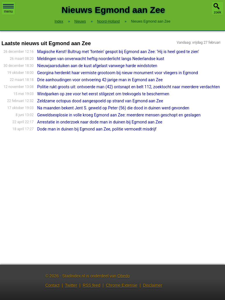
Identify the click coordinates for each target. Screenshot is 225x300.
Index (58, 21)
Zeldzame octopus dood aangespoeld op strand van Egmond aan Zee (100, 101)
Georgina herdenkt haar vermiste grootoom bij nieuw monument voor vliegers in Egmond (117, 72)
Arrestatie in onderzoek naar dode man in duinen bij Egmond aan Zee (99, 122)
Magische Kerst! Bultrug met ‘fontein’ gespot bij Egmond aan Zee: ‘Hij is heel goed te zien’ (118, 51)
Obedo (123, 276)
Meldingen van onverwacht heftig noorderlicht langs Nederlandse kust (100, 58)
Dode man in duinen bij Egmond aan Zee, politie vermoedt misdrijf (96, 129)
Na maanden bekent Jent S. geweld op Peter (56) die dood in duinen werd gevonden (113, 108)
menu (8, 8)
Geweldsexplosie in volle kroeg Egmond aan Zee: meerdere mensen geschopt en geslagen (119, 115)
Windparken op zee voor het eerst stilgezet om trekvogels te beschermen (103, 93)
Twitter (71, 285)
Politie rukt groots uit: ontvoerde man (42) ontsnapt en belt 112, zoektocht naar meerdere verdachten (128, 86)
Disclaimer (152, 285)
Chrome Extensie (121, 285)
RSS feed (91, 285)
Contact (52, 285)
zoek (217, 12)
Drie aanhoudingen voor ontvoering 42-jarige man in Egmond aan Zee (100, 79)
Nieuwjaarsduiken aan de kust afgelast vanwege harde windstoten (97, 65)
